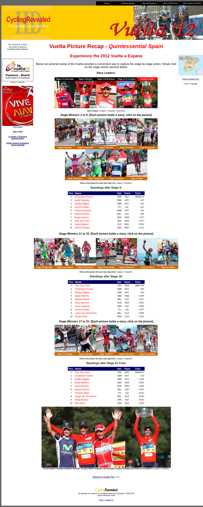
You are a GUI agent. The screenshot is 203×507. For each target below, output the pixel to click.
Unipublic (194, 83)
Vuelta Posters (17, 127)
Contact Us (109, 500)
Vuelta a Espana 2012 (190, 79)
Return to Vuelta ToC (104, 477)
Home (101, 500)
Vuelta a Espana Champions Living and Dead (17, 144)
